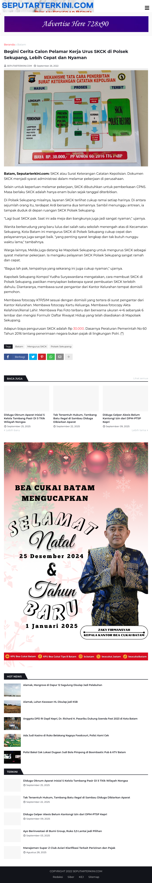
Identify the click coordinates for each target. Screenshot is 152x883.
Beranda (9, 44)
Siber (71, 876)
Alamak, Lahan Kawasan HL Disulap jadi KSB (50, 701)
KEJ (81, 876)
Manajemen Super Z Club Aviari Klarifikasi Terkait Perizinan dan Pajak (69, 847)
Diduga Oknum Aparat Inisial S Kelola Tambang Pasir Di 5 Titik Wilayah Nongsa (24, 418)
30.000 (78, 329)
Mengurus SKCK (37, 346)
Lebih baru (13, 430)
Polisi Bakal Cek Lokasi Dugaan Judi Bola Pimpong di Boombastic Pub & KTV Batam (74, 752)
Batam (21, 44)
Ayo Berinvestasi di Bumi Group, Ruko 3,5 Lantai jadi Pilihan (62, 831)
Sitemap (93, 876)
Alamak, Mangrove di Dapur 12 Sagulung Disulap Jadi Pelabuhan (62, 685)
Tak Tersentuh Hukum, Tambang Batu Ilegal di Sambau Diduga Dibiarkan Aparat (75, 418)
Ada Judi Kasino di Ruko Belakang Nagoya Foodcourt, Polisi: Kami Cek (66, 735)
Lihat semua (140, 378)
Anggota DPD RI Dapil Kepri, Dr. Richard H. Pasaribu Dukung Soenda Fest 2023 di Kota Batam (80, 718)
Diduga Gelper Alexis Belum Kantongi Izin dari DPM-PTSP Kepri (122, 418)
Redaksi (58, 876)
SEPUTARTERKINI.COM (87, 871)
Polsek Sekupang (61, 346)
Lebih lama (139, 430)
